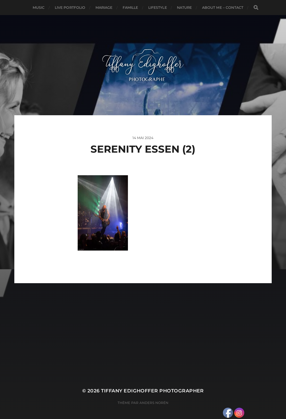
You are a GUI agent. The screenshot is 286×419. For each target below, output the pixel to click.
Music (39, 7)
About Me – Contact (223, 7)
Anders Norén (153, 403)
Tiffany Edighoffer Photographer (152, 391)
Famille (130, 7)
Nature (184, 7)
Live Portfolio (70, 7)
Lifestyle (157, 7)
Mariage (104, 7)
